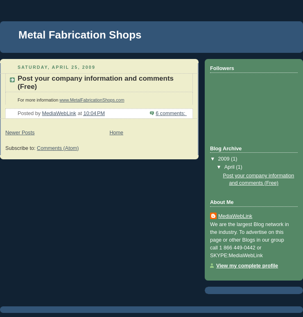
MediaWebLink (235, 216)
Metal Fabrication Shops (80, 35)
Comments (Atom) (58, 148)
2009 (224, 159)
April (230, 167)
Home (116, 133)
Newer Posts (19, 133)
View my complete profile (247, 266)
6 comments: (171, 113)
